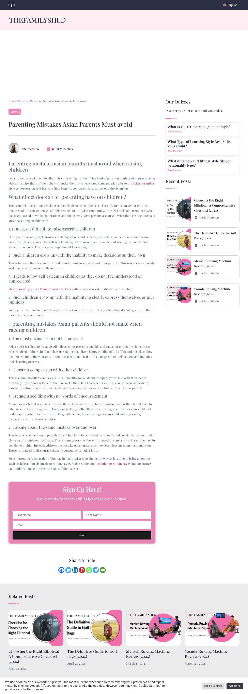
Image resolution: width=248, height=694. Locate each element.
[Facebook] (61, 570)
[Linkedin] (75, 570)
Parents (23, 101)
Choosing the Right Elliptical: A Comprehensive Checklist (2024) (214, 205)
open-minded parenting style (110, 464)
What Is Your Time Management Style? (199, 126)
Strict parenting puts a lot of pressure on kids (40, 289)
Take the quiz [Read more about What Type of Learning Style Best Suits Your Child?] (175, 151)
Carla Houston (209, 217)
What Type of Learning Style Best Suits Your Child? (199, 143)
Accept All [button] (235, 685)
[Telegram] (96, 570)
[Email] (103, 570)
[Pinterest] (82, 570)
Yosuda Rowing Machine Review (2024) (206, 653)
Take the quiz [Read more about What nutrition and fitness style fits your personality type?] (175, 170)
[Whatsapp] (89, 570)
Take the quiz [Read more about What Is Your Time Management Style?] (175, 131)
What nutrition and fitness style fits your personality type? (200, 163)
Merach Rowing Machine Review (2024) (148, 653)
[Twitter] (68, 570)
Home (12, 101)
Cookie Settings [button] (213, 685)
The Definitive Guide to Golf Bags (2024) (92, 653)
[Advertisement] (124, 60)
